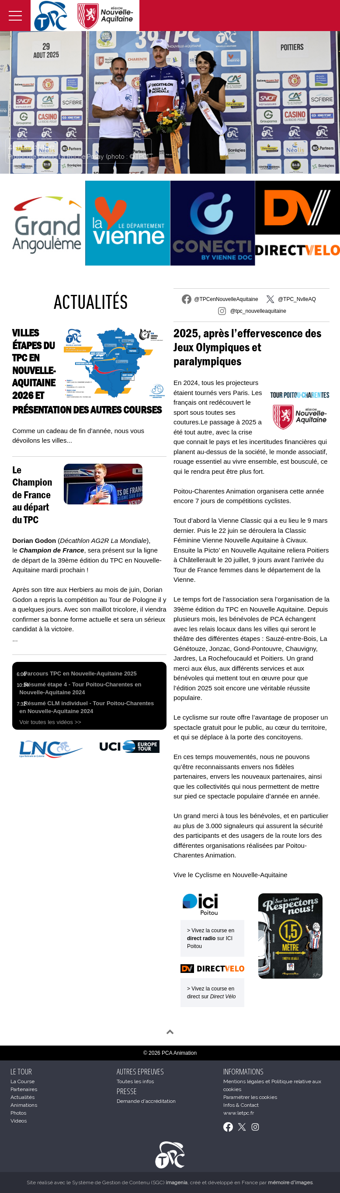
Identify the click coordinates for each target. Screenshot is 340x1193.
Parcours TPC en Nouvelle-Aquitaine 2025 (80, 673)
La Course (22, 1081)
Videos (18, 1121)
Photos (18, 1113)
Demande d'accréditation (146, 1101)
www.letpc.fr (238, 1113)
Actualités (91, 301)
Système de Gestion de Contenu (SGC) (129, 1182)
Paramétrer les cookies (250, 1097)
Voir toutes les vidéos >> (50, 722)
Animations (23, 1105)
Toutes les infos (135, 1081)
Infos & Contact (241, 1105)
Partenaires (23, 1089)
